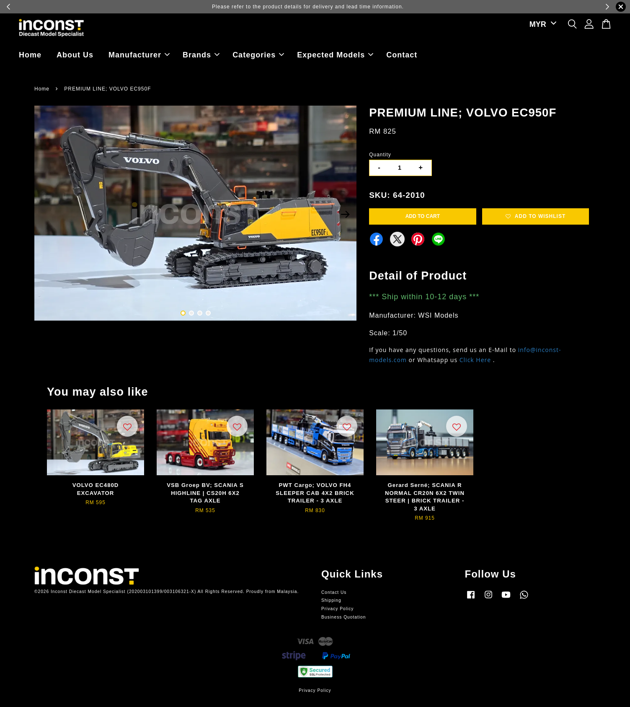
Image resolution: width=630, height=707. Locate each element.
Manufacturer (139, 55)
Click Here (475, 360)
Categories (258, 55)
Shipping (331, 600)
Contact (401, 55)
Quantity (380, 155)
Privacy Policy (337, 608)
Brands (201, 55)
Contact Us (333, 592)
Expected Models (335, 55)
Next (345, 214)
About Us (75, 55)
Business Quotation (343, 617)
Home (30, 55)
